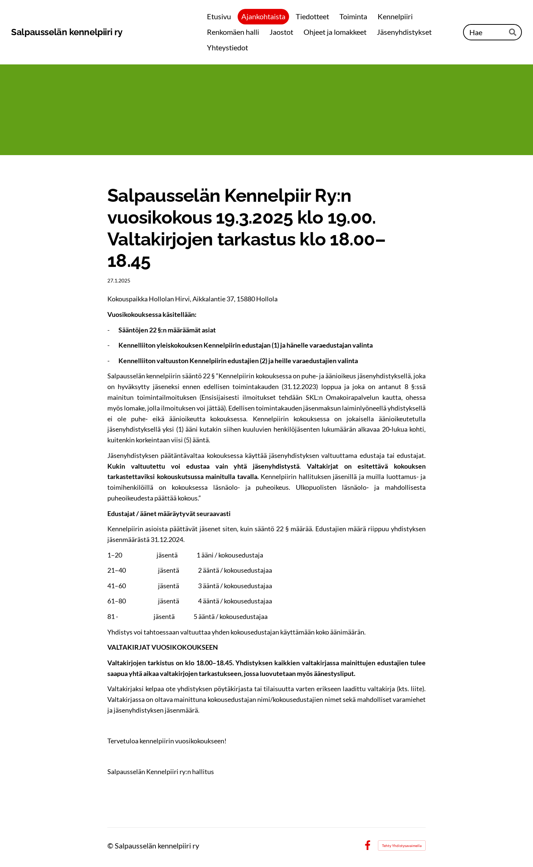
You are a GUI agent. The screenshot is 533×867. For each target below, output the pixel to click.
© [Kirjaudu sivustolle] (111, 845)
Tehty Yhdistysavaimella (402, 845)
